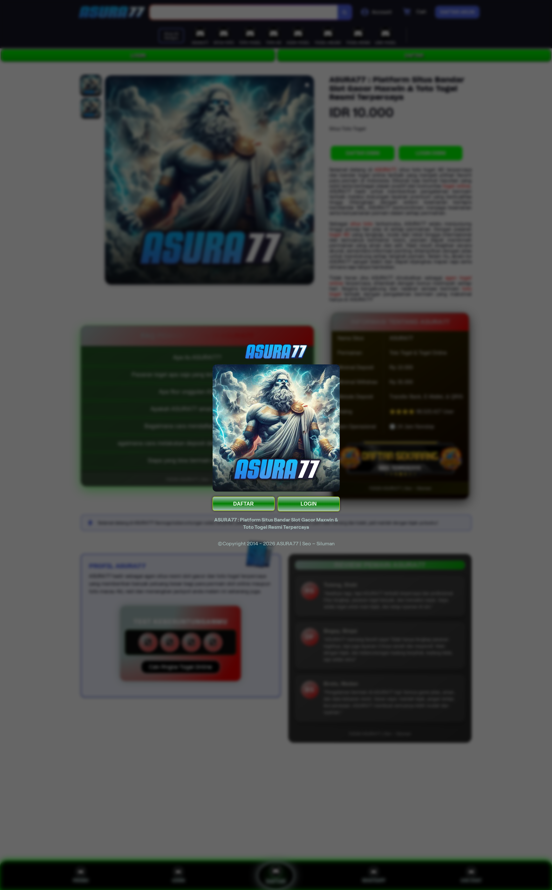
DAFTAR (243, 504)
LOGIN (309, 504)
